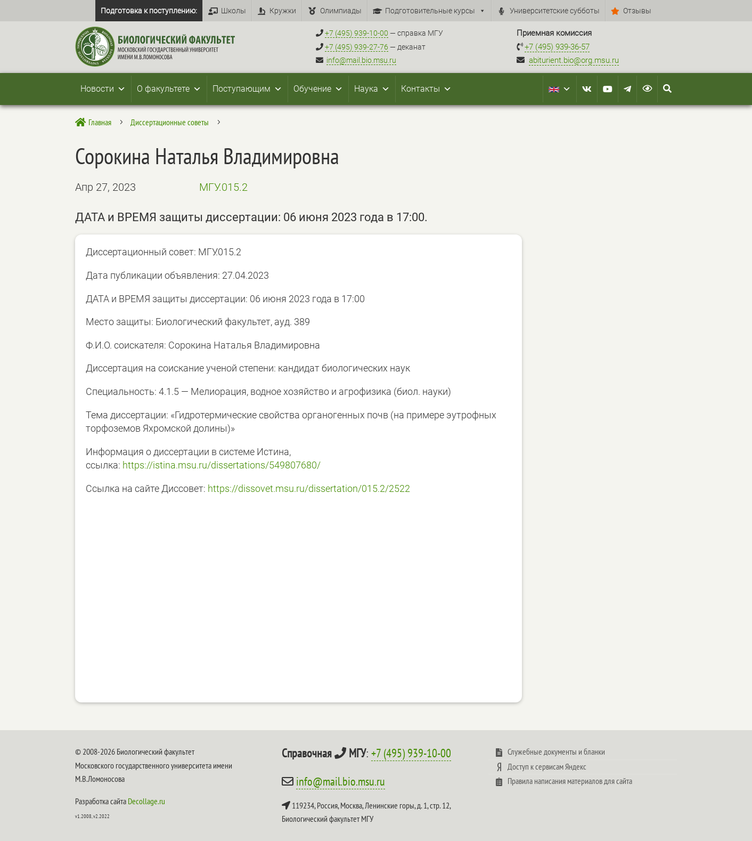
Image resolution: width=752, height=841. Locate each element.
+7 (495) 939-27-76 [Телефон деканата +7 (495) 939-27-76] (356, 47)
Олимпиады (341, 10)
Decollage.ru (146, 801)
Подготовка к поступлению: (149, 10)
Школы (233, 10)
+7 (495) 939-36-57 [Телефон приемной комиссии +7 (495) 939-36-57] (557, 47)
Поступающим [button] (247, 89)
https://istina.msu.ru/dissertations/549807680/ (221, 465)
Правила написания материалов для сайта (570, 780)
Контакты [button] (426, 89)
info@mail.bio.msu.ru (361, 60)
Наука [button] (372, 89)
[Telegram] (627, 89)
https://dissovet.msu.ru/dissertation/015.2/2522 (309, 488)
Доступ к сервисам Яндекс (547, 766)
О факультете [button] (169, 89)
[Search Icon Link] (667, 89)
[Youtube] (608, 89)
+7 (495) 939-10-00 (411, 753)
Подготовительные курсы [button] (435, 10)
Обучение (318, 89)
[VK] (587, 89)
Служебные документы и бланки (556, 751)
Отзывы (637, 10)
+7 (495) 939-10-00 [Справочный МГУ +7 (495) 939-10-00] (356, 33)
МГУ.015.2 (223, 187)
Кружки (282, 10)
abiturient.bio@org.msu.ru (574, 60)
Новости (103, 89)
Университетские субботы (555, 10)
